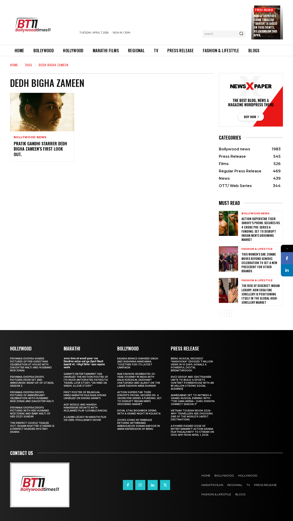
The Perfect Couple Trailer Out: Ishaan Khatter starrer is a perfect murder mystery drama (32, 427)
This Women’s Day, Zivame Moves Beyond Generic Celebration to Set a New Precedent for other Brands (259, 262)
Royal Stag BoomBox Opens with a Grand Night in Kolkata (138, 412)
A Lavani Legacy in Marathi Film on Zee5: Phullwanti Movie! (85, 419)
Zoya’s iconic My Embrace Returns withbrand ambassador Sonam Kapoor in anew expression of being (138, 424)
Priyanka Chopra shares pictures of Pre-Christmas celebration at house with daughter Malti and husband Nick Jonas (31, 364)
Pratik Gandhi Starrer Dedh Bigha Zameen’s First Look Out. (40, 149)
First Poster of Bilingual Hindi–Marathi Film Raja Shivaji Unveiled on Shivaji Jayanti (85, 395)
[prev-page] (222, 313)
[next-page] (229, 313)
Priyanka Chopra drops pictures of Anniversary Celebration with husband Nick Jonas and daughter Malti (32, 397)
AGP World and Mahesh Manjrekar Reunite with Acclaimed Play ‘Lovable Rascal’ (86, 407)
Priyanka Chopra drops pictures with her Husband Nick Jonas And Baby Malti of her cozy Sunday (30, 412)
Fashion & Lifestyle (257, 249)
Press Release (264, 10)
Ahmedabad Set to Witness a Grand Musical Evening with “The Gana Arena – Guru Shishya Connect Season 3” (192, 400)
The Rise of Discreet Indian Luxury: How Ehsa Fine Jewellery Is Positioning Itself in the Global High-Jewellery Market (260, 294)
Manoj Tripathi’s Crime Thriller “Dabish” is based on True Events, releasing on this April (265, 25)
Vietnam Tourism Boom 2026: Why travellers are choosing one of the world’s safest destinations (192, 415)
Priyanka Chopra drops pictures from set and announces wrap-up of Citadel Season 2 (32, 381)
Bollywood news (30, 137)
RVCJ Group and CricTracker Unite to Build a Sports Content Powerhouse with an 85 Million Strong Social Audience (192, 382)
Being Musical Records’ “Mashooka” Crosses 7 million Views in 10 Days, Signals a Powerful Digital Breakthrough (192, 364)
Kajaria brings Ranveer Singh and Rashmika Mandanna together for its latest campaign (137, 363)
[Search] (241, 34)
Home (14, 64)
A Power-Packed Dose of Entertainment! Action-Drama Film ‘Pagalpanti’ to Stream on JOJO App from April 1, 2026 (192, 430)
